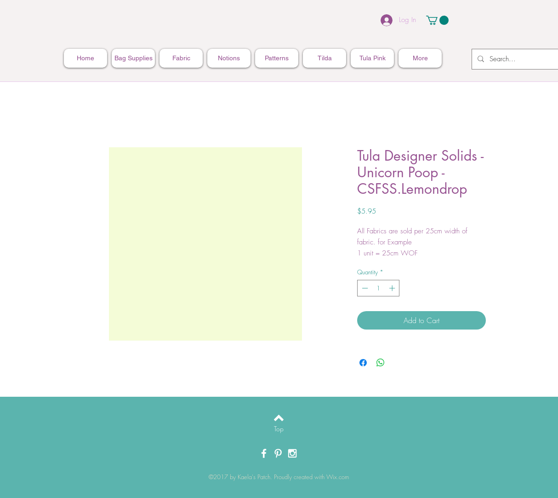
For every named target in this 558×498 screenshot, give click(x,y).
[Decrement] (364, 288)
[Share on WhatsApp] (380, 362)
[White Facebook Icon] (264, 453)
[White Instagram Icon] (292, 453)
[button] (437, 20)
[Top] (279, 429)
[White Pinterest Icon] (278, 453)
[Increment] (393, 288)
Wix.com (337, 477)
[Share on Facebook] (363, 362)
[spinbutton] (378, 288)
